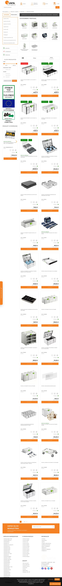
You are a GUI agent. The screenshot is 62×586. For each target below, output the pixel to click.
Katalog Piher (6, 565)
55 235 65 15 (45, 565)
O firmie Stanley (26, 553)
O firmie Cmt (25, 541)
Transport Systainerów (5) (8, 37)
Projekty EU (44, 550)
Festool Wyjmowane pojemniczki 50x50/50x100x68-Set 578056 (27, 425)
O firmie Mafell (26, 540)
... (22, 521)
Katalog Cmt (6, 543)
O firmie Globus (26, 550)
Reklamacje (25, 570)
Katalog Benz (6, 541)
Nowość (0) (7, 76)
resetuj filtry (7, 80)
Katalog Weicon (7, 575)
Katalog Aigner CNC (8, 538)
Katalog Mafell (7, 560)
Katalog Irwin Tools (8, 553)
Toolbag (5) (6, 34)
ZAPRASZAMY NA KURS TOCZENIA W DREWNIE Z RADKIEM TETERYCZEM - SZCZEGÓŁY (40, 14)
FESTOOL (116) (8, 69)
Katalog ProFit (7, 568)
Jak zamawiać (26, 563)
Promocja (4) (8, 73)
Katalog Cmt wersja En (8, 544)
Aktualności (44, 540)
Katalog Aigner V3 (7, 540)
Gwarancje (25, 567)
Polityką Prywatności (22, 580)
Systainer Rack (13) (7, 21)
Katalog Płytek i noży (8, 566)
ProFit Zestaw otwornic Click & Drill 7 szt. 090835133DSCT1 (10, 143)
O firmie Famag (26, 546)
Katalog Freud (7, 550)
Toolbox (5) (6, 32)
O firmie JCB (25, 555)
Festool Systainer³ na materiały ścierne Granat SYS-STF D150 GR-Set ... (28, 271)
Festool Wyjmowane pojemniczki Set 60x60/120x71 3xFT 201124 (48, 195)
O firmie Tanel (26, 552)
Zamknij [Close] (57, 579)
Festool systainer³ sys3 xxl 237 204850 (48, 309)
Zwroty (24, 569)
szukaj (14, 80)
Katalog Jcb (6, 555)
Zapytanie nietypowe (46, 549)
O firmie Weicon (26, 556)
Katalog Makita (7, 562)
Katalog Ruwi (6, 571)
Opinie (43, 541)
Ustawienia (51, 579)
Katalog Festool (7, 549)
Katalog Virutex (7, 574)
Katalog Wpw (6, 576)
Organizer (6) (6, 26)
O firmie (43, 538)
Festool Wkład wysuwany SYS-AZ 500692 (49, 271)
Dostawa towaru (26, 566)
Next (16, 141)
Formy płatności (26, 564)
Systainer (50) (6, 18)
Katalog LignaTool (7, 559)
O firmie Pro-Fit (26, 547)
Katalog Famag (7, 547)
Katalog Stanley (7, 572)
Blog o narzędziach (46, 546)
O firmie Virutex (26, 549)
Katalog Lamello (7, 557)
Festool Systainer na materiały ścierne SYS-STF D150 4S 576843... (28, 501)
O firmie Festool (26, 538)
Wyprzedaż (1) (8, 75)
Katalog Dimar (7, 546)
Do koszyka (10, 158)
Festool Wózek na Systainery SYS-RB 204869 (49, 462)
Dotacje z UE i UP (26, 571)
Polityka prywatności (46, 544)
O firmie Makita (26, 544)
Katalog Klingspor (7, 556)
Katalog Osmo (7, 563)
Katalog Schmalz (7, 569)
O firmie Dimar (26, 543)
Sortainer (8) (6, 29)
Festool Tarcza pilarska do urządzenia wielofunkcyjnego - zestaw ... (28, 463)
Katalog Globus (7, 552)
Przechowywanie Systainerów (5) (10, 40)
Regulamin (44, 547)
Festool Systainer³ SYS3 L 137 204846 (48, 500)
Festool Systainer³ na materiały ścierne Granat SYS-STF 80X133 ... (49, 157)
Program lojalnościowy (46, 543)
